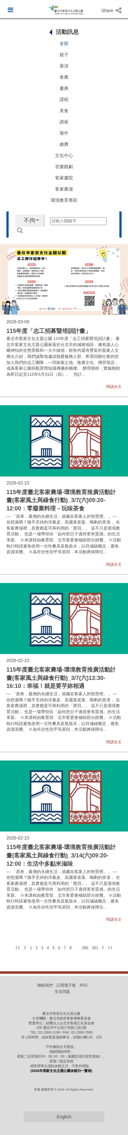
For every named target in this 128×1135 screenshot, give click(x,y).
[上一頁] (25, 948)
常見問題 (62, 991)
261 (95, 948)
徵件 (64, 133)
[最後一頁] (110, 948)
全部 (64, 43)
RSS (83, 985)
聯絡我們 (45, 985)
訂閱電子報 (66, 985)
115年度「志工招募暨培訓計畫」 (48, 331)
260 (85, 948)
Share (111, 10)
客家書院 (64, 177)
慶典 (64, 88)
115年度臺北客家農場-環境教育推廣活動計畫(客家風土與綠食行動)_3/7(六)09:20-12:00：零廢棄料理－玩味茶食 (61, 500)
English (64, 1116)
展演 (64, 65)
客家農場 (64, 189)
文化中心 (64, 155)
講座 (64, 121)
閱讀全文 (114, 386)
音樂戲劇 (64, 166)
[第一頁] (18, 948)
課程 (64, 99)
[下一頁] (103, 948)
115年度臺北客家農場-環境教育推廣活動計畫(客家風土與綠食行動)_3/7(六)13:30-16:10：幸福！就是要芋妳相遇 (61, 677)
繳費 (64, 144)
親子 (64, 54)
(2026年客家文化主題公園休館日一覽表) (61, 1071)
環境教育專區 (64, 200)
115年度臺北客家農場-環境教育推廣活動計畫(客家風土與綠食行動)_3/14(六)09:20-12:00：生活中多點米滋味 (61, 855)
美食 (64, 110)
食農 (64, 77)
